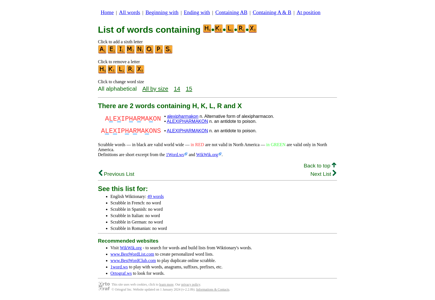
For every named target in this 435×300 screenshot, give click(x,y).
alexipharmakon (182, 116)
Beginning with (162, 12)
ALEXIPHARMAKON (187, 121)
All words (129, 12)
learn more (166, 286)
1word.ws (119, 268)
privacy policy (190, 286)
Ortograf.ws (121, 275)
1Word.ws (175, 156)
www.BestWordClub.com (133, 262)
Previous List (116, 176)
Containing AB (231, 12)
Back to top (320, 167)
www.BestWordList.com (132, 255)
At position (308, 12)
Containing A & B (272, 12)
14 (177, 88)
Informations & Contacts (212, 291)
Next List (323, 176)
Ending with (197, 12)
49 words (155, 198)
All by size (155, 88)
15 (189, 88)
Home (107, 12)
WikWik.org (207, 156)
